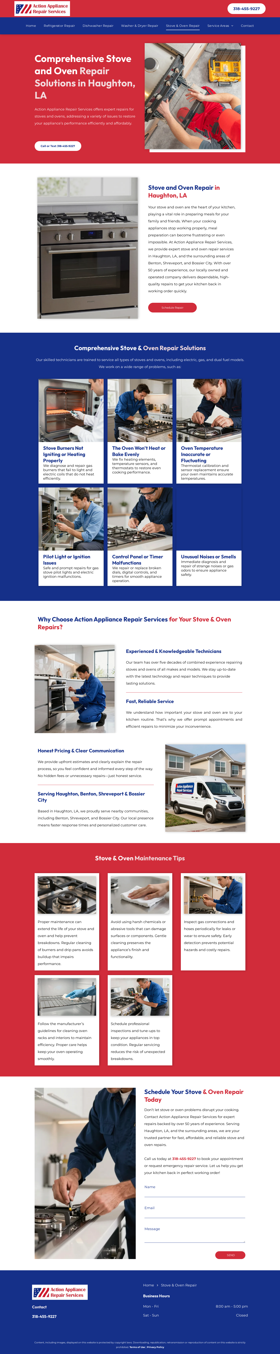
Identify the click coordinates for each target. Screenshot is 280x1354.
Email (149, 1208)
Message (152, 1229)
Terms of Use (137, 1347)
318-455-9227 (44, 1316)
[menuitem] (31, 26)
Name (149, 1187)
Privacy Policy (155, 1347)
